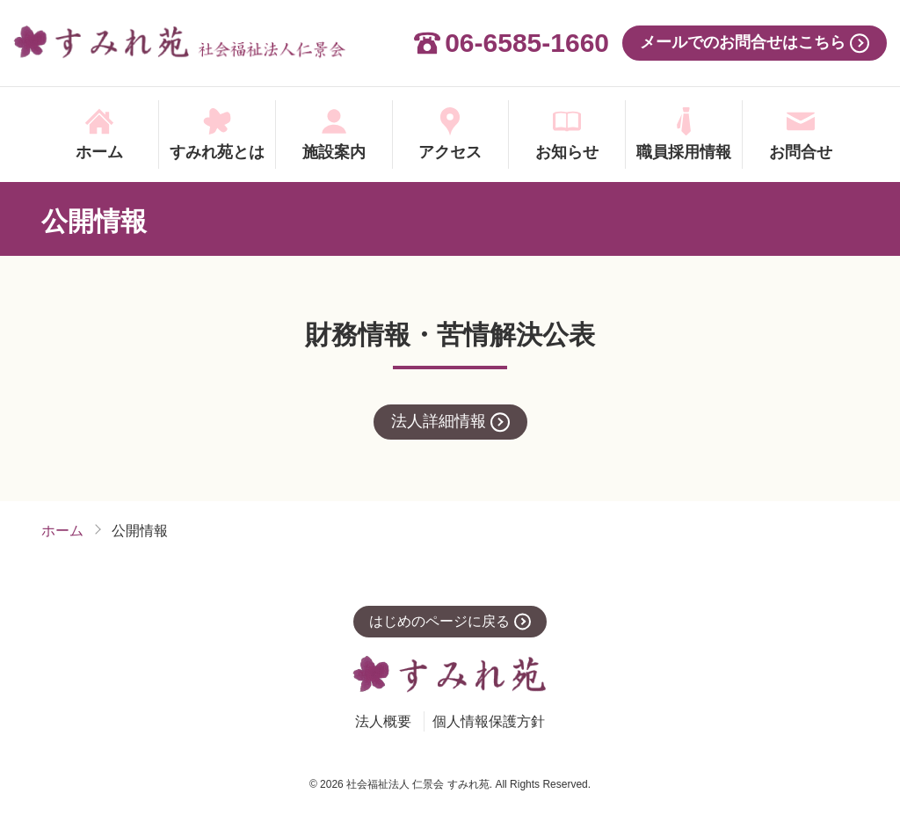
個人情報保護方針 (488, 721)
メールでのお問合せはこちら (743, 42)
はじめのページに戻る (439, 621)
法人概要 (383, 721)
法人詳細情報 (438, 421)
